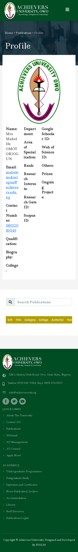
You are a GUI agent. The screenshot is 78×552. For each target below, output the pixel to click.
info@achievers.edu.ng (22, 392)
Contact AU (11, 422)
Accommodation (14, 498)
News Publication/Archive (20, 491)
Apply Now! (11, 455)
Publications (23, 33)
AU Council (11, 448)
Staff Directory (13, 511)
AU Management (15, 442)
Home (9, 33)
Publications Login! (15, 518)
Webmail (9, 435)
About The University (17, 415)
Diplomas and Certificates (19, 484)
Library (9, 504)
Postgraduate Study (15, 478)
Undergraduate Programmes (22, 471)
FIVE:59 (41, 545)
